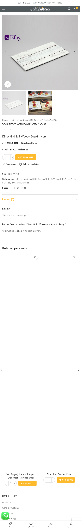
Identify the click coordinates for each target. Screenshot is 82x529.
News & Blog (9, 518)
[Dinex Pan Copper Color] (59, 362)
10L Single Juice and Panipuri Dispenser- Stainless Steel (20, 476)
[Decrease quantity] (4, 157)
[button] (5, 52)
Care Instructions (10, 508)
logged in (19, 230)
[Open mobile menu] (4, 9)
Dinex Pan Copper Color (59, 474)
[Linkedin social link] (18, 188)
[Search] (69, 9)
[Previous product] (4, 130)
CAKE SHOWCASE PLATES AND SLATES (24, 123)
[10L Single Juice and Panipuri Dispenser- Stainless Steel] (20, 362)
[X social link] (14, 188)
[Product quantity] (8, 157)
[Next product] (11, 130)
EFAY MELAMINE (48, 120)
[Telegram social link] (25, 188)
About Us (6, 502)
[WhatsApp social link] (21, 188)
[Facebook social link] (11, 188)
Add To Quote (25, 157)
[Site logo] (40, 8)
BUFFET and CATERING (24, 120)
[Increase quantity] (12, 157)
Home (5, 120)
